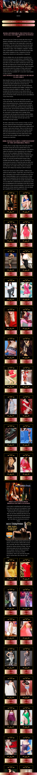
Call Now (9, 773)
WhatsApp (28, 773)
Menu (18, 16)
